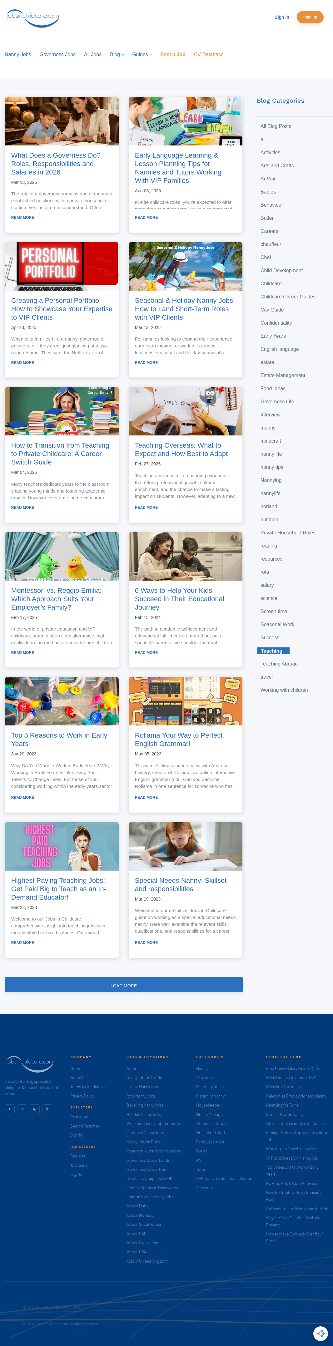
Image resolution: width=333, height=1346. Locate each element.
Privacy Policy (82, 1096)
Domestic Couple (211, 1123)
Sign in (282, 17)
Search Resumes (85, 1126)
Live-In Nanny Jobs (143, 1086)
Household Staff (210, 1132)
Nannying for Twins (282, 1105)
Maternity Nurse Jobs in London (154, 1151)
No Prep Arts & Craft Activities (292, 1183)
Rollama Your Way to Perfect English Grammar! (178, 739)
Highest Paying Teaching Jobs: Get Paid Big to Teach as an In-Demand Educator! (58, 889)
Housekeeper (208, 1105)
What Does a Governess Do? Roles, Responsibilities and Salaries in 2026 (56, 163)
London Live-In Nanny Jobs (150, 1197)
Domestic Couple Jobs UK (149, 1178)
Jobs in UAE (136, 1233)
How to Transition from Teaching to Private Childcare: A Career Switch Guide (60, 453)
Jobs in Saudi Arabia (144, 1224)
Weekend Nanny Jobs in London (154, 1123)
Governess (206, 1077)
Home (75, 1068)
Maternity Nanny (210, 1096)
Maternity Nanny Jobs (145, 1132)
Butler (201, 1151)
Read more (22, 217)
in (22, 1109)
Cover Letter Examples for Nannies (296, 1123)
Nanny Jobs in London (146, 1077)
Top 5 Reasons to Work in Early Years (59, 739)
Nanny (201, 1068)
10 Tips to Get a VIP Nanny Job (292, 1158)
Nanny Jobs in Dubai (144, 1142)
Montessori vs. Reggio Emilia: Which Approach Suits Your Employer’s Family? (56, 599)
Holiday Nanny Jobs (144, 1114)
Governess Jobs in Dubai (148, 1169)
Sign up (310, 17)
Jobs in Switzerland (143, 1242)
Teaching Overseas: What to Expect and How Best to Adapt (181, 449)
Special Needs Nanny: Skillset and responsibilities (180, 885)
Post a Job (79, 1117)
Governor (204, 1188)
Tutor (200, 1169)
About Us (78, 1077)
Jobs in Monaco (140, 1215)
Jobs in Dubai (138, 1206)
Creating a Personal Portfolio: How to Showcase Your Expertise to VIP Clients (61, 309)
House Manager (210, 1114)
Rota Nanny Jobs (141, 1096)
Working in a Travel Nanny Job (291, 1149)
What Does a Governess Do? (291, 1077)
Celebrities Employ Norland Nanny (296, 1096)
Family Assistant (210, 1142)
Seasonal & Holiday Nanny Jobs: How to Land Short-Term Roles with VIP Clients (185, 309)
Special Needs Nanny (285, 1114)
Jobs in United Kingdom (147, 1261)
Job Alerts (78, 1165)
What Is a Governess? (285, 1086)
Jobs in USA (137, 1252)
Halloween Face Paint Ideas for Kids (297, 1208)
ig (34, 1109)
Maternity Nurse (210, 1086)
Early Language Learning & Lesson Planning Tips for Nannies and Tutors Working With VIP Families (178, 167)
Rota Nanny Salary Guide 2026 (292, 1068)
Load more (124, 985)
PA (198, 1160)
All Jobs (133, 1068)
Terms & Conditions (87, 1086)
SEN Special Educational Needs (224, 1178)
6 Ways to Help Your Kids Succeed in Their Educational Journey (179, 599)
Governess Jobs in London (150, 1160)
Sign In (76, 1135)
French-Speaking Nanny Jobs (152, 1188)
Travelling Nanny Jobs (145, 1105)
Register (77, 1156)
